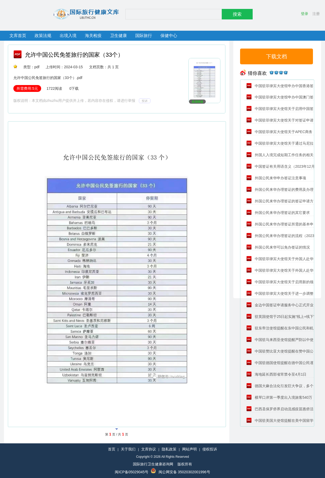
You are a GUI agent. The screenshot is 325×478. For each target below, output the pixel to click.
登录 (304, 14)
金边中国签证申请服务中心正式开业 (279, 305)
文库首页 (17, 35)
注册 (316, 14)
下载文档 (276, 56)
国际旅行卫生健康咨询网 (153, 464)
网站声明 (189, 449)
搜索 (237, 14)
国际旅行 (143, 35)
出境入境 (68, 35)
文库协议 (148, 449)
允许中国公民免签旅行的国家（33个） (74, 54)
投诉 (145, 100)
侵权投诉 (209, 449)
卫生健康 (118, 35)
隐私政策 (169, 449)
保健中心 (168, 35)
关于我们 (128, 449)
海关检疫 (93, 35)
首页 (111, 449)
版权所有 (184, 464)
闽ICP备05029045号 (131, 472)
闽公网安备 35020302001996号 (184, 472)
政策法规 (43, 35)
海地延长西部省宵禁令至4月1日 (276, 374)
